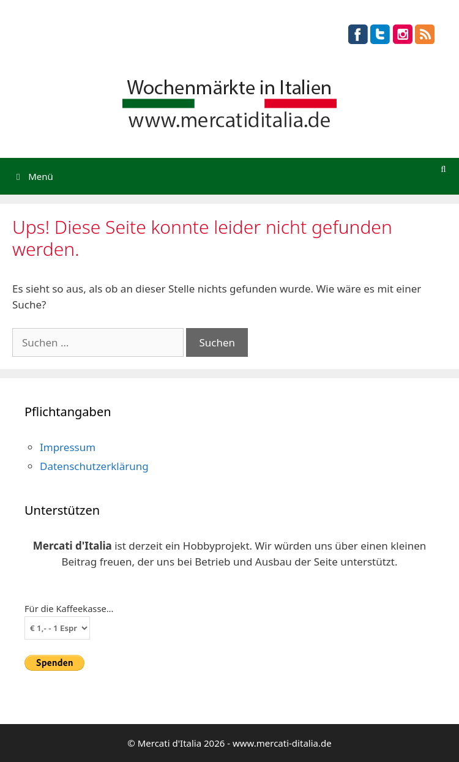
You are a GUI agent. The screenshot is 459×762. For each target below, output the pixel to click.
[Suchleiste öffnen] (443, 168)
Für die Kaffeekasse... (68, 608)
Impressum (67, 447)
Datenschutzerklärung (94, 466)
